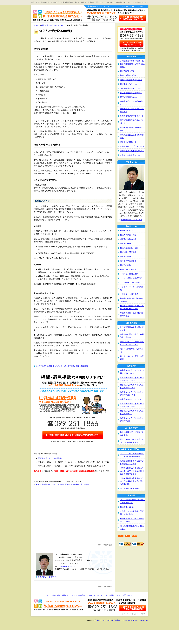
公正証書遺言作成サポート (131, 93)
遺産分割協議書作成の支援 (131, 80)
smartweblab (143, 620)
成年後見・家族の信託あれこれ (54, 25)
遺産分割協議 (125, 256)
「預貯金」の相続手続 (129, 274)
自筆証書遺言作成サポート (131, 88)
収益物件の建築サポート (130, 142)
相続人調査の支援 (127, 71)
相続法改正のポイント (129, 507)
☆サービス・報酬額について (132, 151)
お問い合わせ (128, 595)
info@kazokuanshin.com (69, 566)
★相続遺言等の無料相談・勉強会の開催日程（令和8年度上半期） (63, 484)
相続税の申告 (125, 265)
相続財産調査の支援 (128, 75)
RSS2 (127, 536)
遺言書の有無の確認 (128, 239)
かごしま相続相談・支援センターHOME (61, 595)
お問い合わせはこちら (132, 18)
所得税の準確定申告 (128, 261)
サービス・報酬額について (124, 6)
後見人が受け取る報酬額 (130, 488)
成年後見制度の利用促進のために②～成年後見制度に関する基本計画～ (62, 366)
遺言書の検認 (125, 243)
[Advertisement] (73, 516)
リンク (142, 614)
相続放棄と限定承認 (128, 252)
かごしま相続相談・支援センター (56, 14)
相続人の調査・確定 (128, 235)
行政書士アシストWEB (103, 620)
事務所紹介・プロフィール (98, 6)
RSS (121, 536)
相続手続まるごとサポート (131, 84)
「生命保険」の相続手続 (130, 282)
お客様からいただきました (131, 399)
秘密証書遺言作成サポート (131, 97)
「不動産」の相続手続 (129, 294)
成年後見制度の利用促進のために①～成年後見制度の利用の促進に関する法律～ (132, 471)
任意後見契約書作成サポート (132, 116)
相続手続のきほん (127, 230)
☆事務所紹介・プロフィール (132, 146)
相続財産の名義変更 (128, 269)
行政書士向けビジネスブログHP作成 (124, 620)
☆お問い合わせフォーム (130, 155)
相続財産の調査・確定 (129, 248)
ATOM (134, 536)
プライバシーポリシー (130, 614)
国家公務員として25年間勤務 (50, 458)
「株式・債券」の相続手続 (131, 278)
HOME (140, 6)
